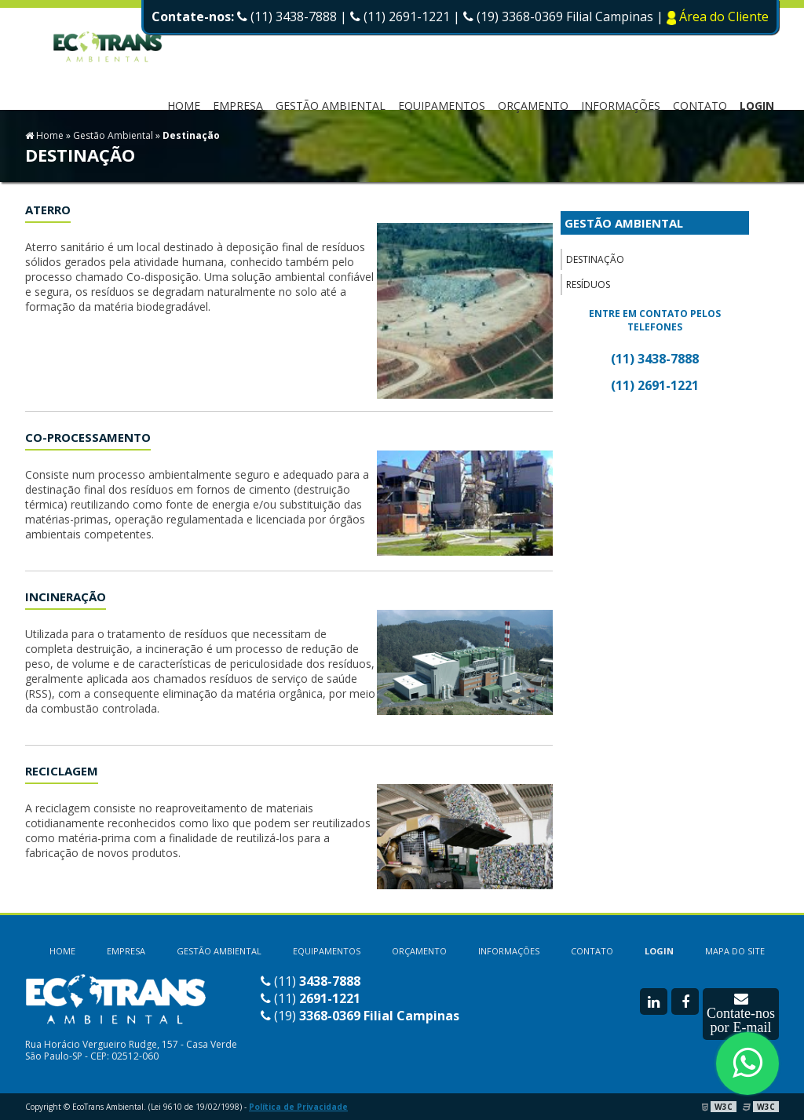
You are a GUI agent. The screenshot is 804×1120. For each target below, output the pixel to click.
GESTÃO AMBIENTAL (624, 223)
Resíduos (588, 284)
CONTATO (700, 105)
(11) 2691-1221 (400, 16)
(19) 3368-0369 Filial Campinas (559, 16)
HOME (183, 105)
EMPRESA (238, 105)
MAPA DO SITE (735, 951)
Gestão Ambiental (331, 105)
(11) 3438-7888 (287, 16)
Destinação (595, 259)
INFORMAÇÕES (620, 105)
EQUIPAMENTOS (441, 105)
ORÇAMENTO (533, 105)
